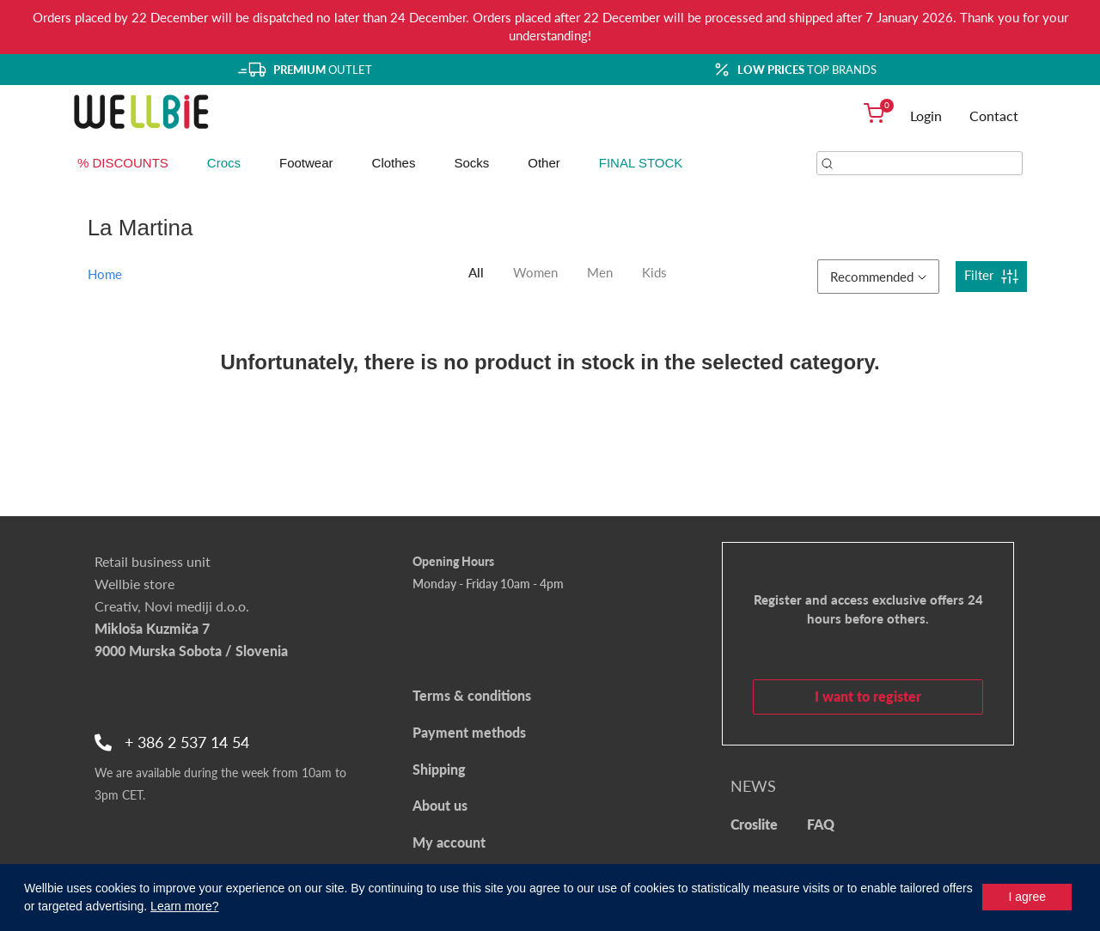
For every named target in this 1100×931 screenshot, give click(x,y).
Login (926, 115)
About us (440, 805)
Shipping (439, 769)
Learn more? (184, 906)
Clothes (394, 162)
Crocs (224, 162)
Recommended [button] (878, 276)
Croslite (754, 824)
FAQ (820, 824)
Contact (993, 115)
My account (449, 842)
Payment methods (469, 732)
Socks (471, 162)
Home (105, 274)
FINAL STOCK (641, 162)
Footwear (306, 162)
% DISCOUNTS (122, 162)
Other (544, 162)
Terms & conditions (471, 695)
